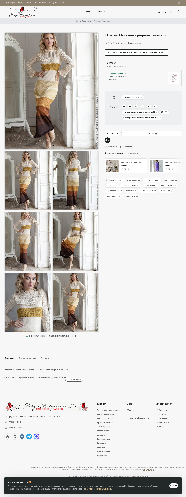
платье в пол (111, 189)
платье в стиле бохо (147, 194)
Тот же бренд (130, 156)
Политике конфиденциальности (99, 486)
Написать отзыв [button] (134, 43)
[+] (118, 134)
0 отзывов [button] (122, 43)
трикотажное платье (152, 183)
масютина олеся (113, 199)
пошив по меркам (130, 199)
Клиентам (102, 404)
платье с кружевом (168, 189)
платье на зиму (165, 194)
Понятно (172, 483)
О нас (129, 404)
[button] (152, 134)
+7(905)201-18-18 (148, 468)
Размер (112, 107)
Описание (10, 358)
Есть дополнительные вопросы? (64, 336)
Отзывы (51, 358)
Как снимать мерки (37, 336)
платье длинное (150, 189)
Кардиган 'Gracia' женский (131, 166)
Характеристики (31, 358)
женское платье (117, 183)
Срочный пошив (113, 97)
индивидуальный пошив (130, 189)
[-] (107, 134)
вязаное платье (133, 183)
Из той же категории (113, 156)
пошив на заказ (170, 183)
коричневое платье (114, 194)
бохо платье (131, 194)
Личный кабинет (164, 404)
